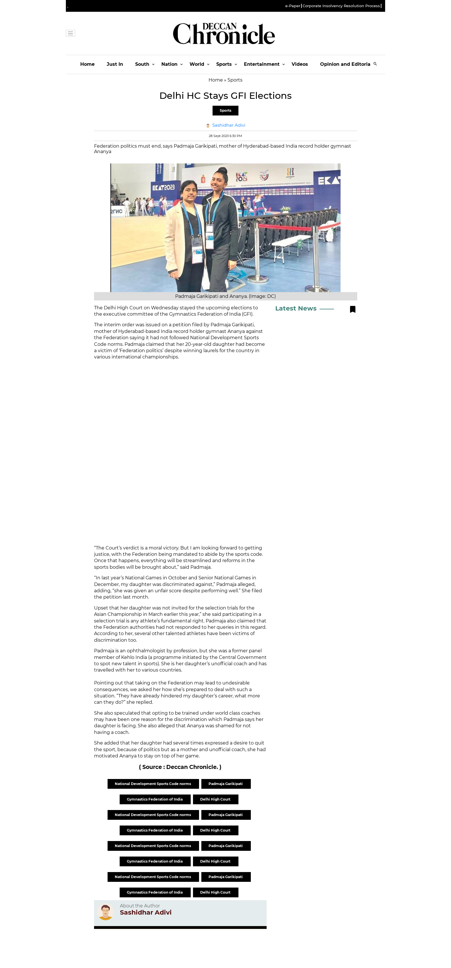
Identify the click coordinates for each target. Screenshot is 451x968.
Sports (224, 64)
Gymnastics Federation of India (155, 799)
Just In (115, 64)
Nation (169, 64)
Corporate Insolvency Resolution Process (341, 6)
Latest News (296, 308)
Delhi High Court (215, 799)
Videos (300, 64)
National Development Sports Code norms (153, 784)
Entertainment (262, 64)
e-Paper (292, 6)
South (142, 64)
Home (87, 64)
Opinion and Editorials (347, 64)
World (197, 64)
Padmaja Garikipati (226, 784)
